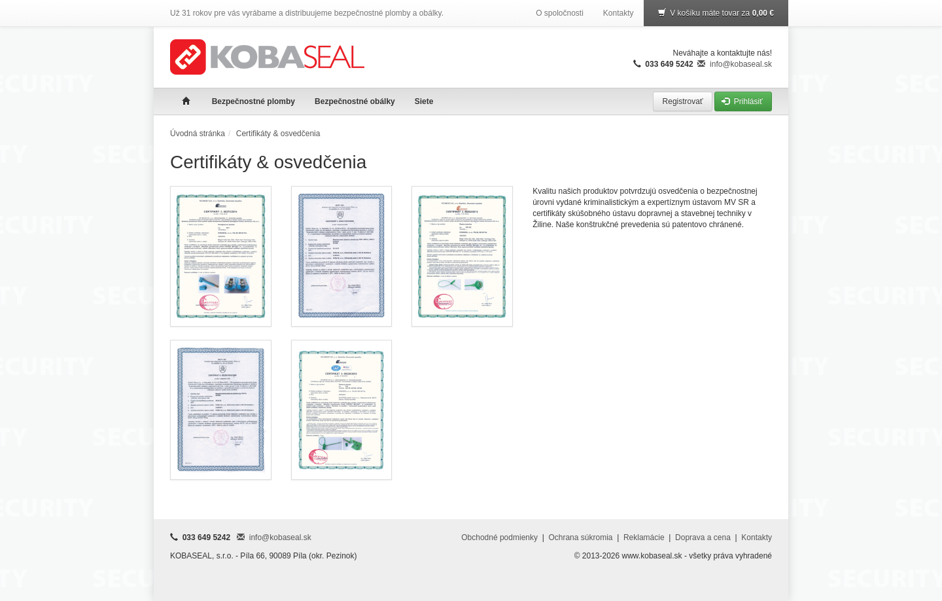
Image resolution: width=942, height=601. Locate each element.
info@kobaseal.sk (734, 64)
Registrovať (682, 101)
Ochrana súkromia (580, 537)
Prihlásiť (743, 101)
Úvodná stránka (197, 133)
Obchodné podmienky (499, 537)
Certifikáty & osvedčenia (278, 133)
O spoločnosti (560, 13)
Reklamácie (644, 537)
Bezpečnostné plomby (253, 101)
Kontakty (618, 13)
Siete (424, 101)
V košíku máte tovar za (716, 13)
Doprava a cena (703, 537)
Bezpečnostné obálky (355, 101)
